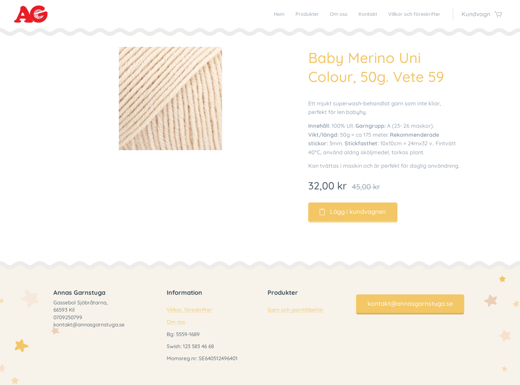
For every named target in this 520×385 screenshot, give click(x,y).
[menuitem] (257, 14)
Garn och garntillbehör (295, 309)
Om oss (176, 322)
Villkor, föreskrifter (189, 309)
